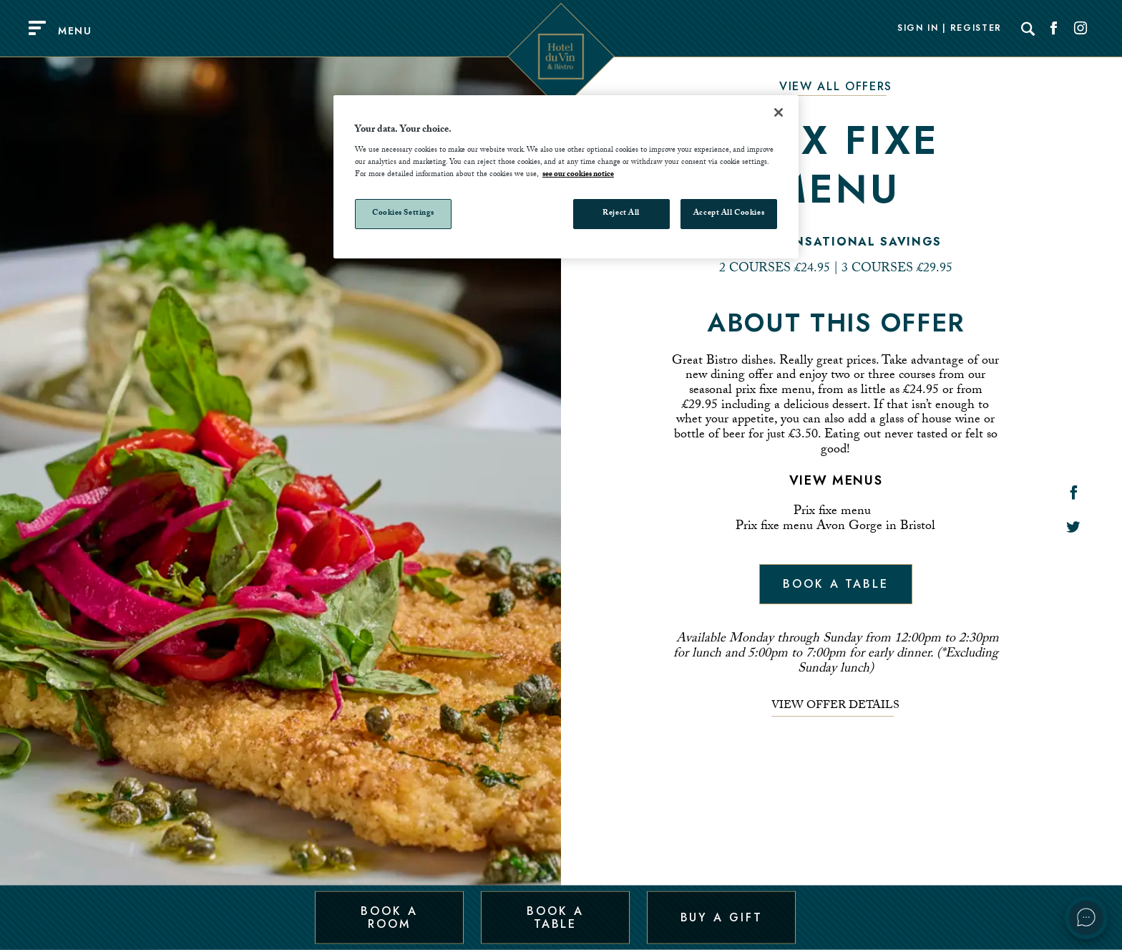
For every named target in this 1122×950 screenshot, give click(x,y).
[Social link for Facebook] (1054, 28)
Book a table (836, 584)
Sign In (918, 29)
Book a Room (389, 916)
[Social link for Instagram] (1080, 28)
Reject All (621, 213)
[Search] (1028, 28)
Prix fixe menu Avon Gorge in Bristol (835, 527)
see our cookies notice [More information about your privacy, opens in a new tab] (578, 175)
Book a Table (555, 916)
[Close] (778, 112)
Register (976, 29)
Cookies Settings (403, 213)
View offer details (835, 706)
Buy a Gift (721, 916)
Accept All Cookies (728, 213)
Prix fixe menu (832, 512)
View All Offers (835, 86)
